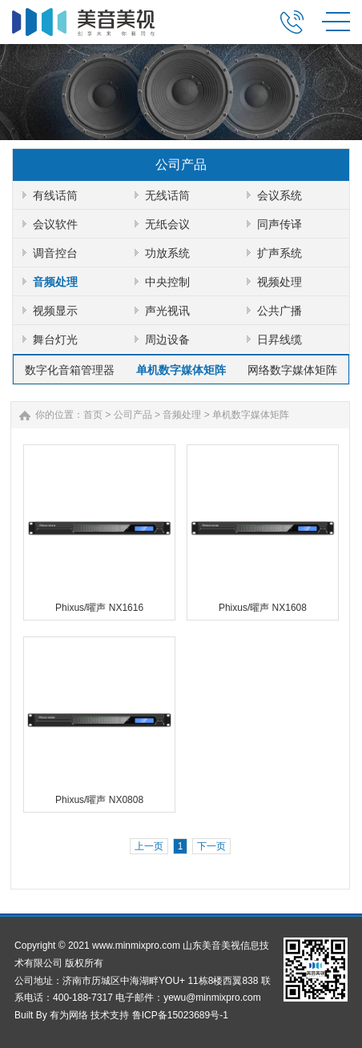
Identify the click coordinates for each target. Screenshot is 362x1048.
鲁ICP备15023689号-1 (180, 1015)
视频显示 (55, 310)
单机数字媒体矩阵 (181, 369)
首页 (93, 414)
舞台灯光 (55, 339)
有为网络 (69, 1015)
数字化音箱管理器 (70, 369)
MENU (336, 21)
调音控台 (55, 253)
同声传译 (279, 224)
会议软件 (55, 224)
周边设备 (167, 339)
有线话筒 (55, 195)
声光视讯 (167, 310)
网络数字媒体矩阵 (292, 369)
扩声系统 (279, 253)
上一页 (149, 846)
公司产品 (133, 414)
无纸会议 (167, 224)
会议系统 (279, 195)
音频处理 (55, 281)
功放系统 (167, 253)
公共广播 (279, 310)
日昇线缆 (279, 339)
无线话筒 (167, 195)
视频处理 (279, 281)
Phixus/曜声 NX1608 (263, 607)
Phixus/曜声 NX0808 (99, 799)
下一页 (211, 846)
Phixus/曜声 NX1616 (99, 607)
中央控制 (167, 281)
